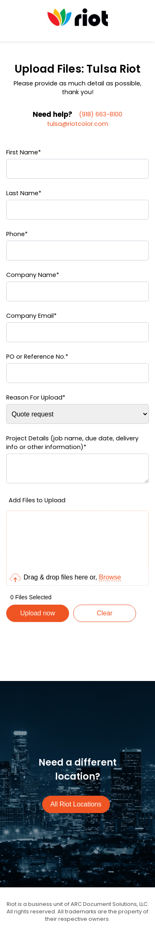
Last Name (23, 193)
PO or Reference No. (37, 356)
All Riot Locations (76, 809)
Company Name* (32, 275)
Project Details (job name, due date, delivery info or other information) (72, 442)
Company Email (31, 316)
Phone (17, 234)
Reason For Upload (35, 397)
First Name (23, 152)
